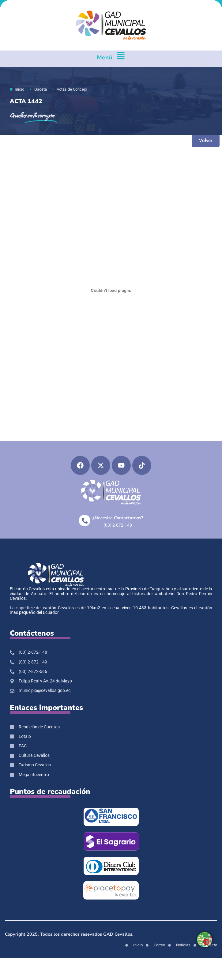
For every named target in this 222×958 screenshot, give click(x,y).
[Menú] (121, 58)
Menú (104, 57)
